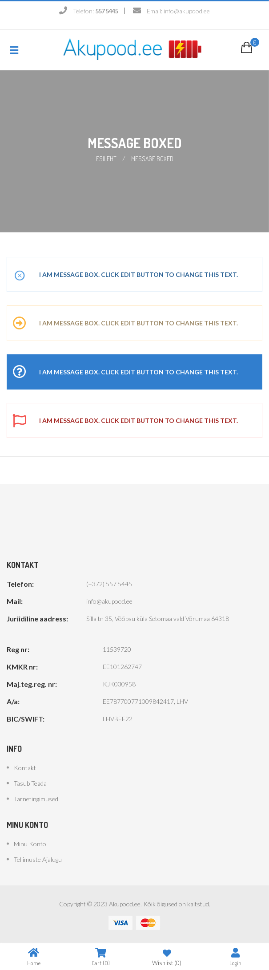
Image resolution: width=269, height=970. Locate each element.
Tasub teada (30, 783)
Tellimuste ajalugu (38, 859)
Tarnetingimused (36, 799)
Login (235, 957)
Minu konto (30, 844)
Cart (101, 957)
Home (33, 957)
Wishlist (166, 957)
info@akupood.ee (187, 11)
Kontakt (25, 767)
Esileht (106, 158)
